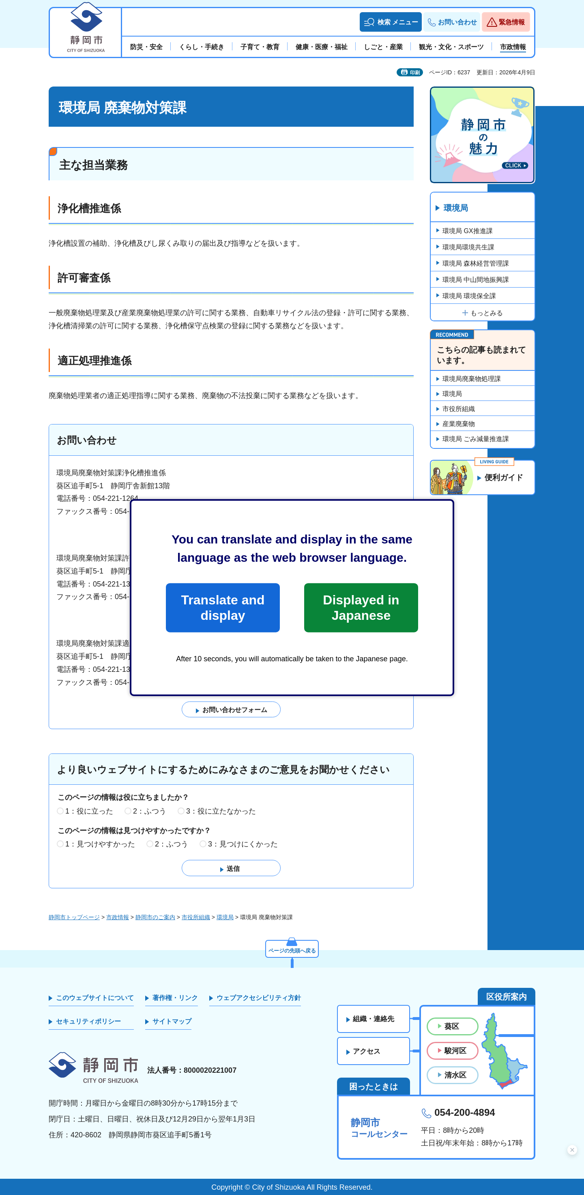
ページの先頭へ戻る (292, 950)
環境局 (456, 208)
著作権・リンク (175, 997)
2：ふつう (149, 811)
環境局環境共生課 (468, 247)
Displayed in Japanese (361, 608)
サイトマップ (171, 1021)
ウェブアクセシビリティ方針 (259, 997)
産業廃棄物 (458, 424)
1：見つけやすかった (100, 844)
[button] (391, 22)
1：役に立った (89, 811)
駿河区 (455, 1051)
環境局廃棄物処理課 (471, 379)
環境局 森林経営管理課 (475, 263)
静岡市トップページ (74, 917)
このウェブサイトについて (95, 997)
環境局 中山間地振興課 (475, 279)
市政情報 (117, 917)
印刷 (415, 73)
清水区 (455, 1076)
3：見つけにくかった (243, 844)
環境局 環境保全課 (469, 295)
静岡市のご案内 (155, 917)
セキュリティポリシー (88, 1021)
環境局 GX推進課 (467, 230)
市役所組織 (458, 409)
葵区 (451, 1026)
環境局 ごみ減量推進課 (475, 439)
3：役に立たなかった (221, 811)
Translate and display (222, 608)
